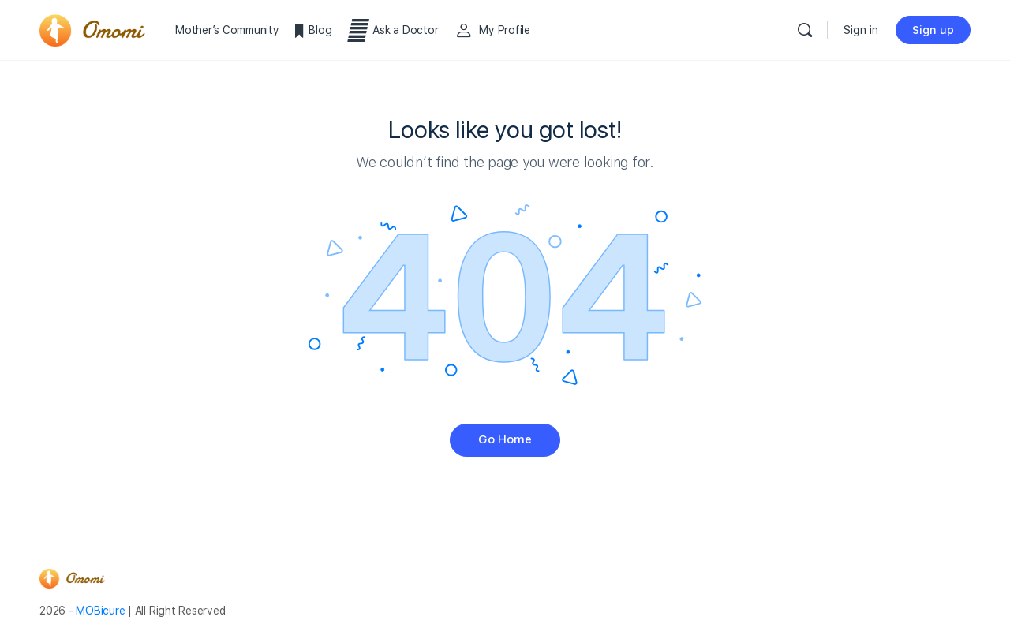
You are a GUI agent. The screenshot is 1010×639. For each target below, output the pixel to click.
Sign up (933, 30)
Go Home (505, 439)
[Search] (805, 30)
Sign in (861, 30)
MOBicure (100, 610)
